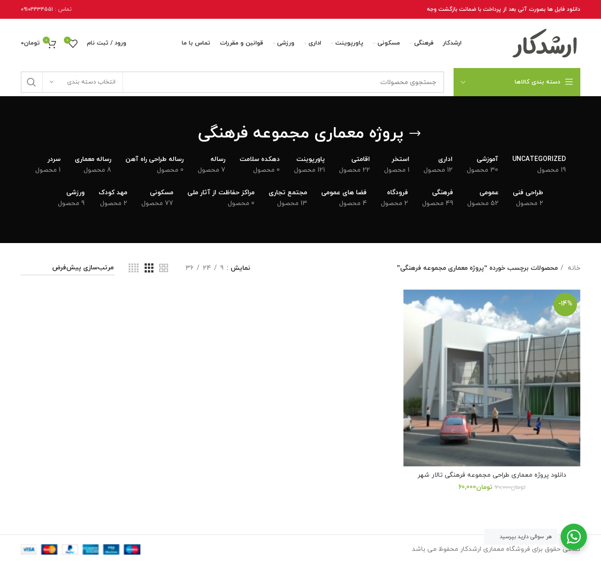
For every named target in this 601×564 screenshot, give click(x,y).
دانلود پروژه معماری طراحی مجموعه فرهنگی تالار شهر (491, 475)
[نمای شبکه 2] (163, 268)
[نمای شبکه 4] (134, 268)
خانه (573, 268)
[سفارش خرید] (68, 268)
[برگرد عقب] (415, 133)
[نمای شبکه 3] (149, 268)
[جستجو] (232, 82)
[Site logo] (545, 42)
